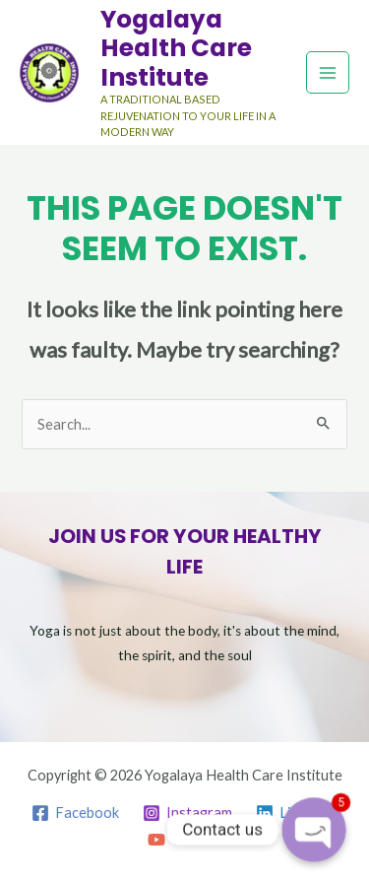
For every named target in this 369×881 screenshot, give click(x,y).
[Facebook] (76, 813)
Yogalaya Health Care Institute (176, 48)
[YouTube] (188, 839)
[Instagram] (187, 813)
